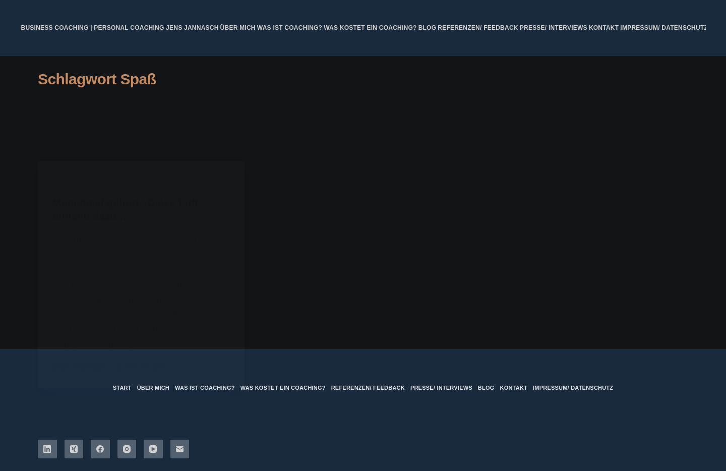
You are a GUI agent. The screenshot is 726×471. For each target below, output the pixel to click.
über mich (238, 27)
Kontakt (604, 27)
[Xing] (74, 449)
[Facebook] (100, 449)
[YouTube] (153, 449)
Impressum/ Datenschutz (664, 27)
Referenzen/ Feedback (478, 27)
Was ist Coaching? (289, 27)
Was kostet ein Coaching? (370, 27)
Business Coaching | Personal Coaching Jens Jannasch (120, 27)
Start (122, 388)
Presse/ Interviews (553, 27)
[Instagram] (127, 449)
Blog (427, 27)
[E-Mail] (180, 449)
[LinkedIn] (47, 449)
